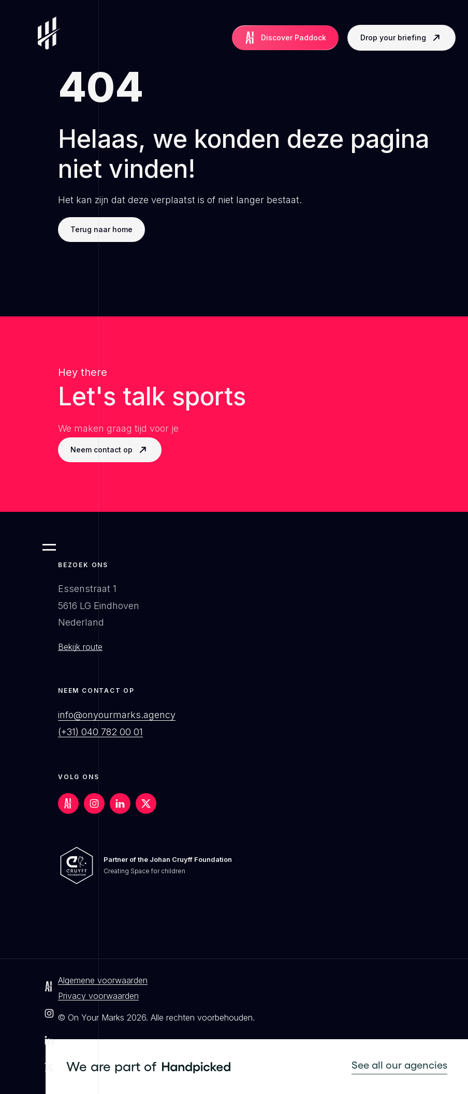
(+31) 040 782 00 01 (100, 731)
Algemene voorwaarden (103, 980)
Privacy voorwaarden (98, 995)
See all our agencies (399, 1065)
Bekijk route (80, 647)
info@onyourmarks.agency (117, 714)
